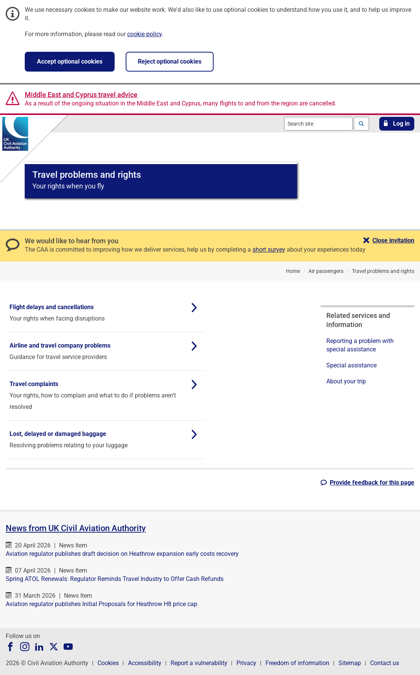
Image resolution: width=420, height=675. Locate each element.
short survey (268, 249)
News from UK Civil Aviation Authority (76, 528)
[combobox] (318, 124)
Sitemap (350, 663)
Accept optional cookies (69, 61)
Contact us (384, 663)
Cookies (108, 663)
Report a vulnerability (199, 663)
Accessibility (144, 663)
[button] (396, 124)
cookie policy (144, 34)
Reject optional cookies (169, 61)
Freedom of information (297, 663)
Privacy (246, 663)
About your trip (346, 381)
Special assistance (351, 365)
